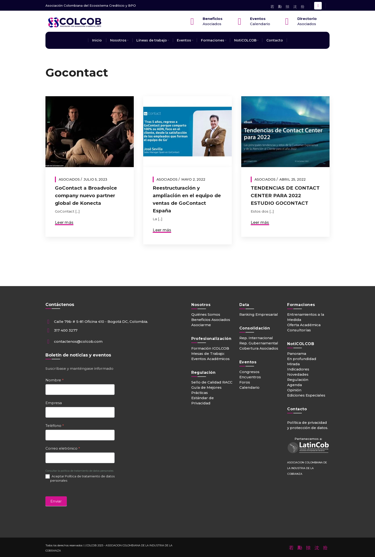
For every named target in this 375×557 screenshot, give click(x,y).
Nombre (54, 380)
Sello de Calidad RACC (211, 382)
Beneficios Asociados (210, 319)
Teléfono (54, 425)
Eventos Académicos (210, 358)
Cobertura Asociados (258, 348)
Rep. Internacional (256, 338)
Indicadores (298, 369)
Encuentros (250, 377)
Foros (244, 382)
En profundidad (301, 358)
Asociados (69, 179)
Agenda (294, 385)
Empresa (53, 403)
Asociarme (201, 325)
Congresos (249, 372)
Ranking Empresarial (258, 314)
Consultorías (299, 330)
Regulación (297, 379)
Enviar (56, 501)
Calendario (249, 387)
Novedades (297, 374)
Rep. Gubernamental (258, 343)
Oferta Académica (304, 325)
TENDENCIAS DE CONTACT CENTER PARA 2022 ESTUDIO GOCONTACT (285, 195)
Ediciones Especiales (306, 395)
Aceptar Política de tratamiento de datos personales (80, 478)
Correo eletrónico (62, 448)
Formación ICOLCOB (210, 348)
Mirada (293, 364)
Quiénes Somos (205, 314)
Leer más (64, 222)
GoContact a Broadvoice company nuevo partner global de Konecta (86, 195)
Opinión (294, 390)
